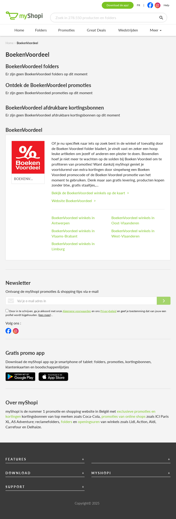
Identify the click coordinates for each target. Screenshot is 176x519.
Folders (41, 30)
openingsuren (89, 421)
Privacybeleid (108, 311)
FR (138, 5)
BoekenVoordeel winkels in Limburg (73, 246)
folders (66, 421)
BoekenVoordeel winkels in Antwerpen (73, 220)
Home (19, 30)
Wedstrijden (128, 30)
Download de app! (118, 5)
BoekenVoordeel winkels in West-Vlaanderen (132, 233)
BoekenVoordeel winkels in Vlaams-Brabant (73, 233)
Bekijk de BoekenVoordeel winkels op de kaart (90, 192)
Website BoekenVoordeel (74, 200)
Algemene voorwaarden (77, 311)
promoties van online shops (124, 416)
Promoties (66, 30)
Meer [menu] (156, 30)
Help (166, 5)
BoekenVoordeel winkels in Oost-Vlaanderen (132, 220)
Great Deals (96, 30)
